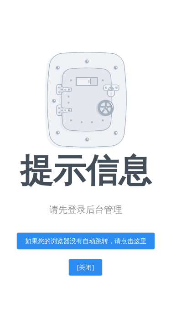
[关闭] (85, 267)
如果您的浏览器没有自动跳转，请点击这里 (85, 241)
